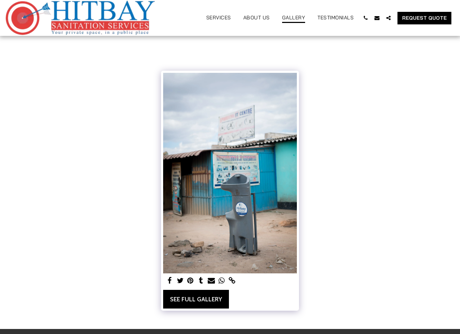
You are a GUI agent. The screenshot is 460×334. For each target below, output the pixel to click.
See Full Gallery (196, 299)
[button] (365, 17)
